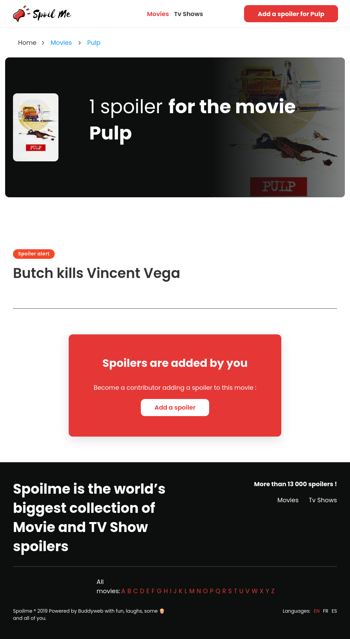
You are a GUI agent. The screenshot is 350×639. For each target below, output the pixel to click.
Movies (158, 14)
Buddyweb (91, 611)
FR (325, 611)
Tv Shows (188, 14)
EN (317, 611)
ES (334, 611)
